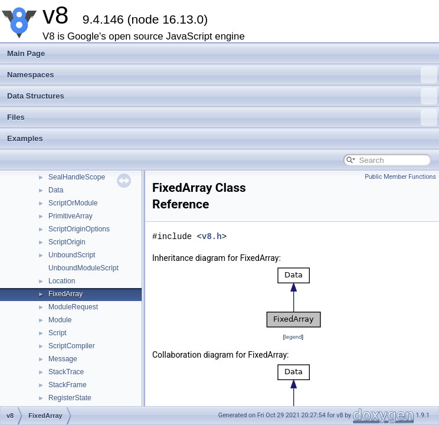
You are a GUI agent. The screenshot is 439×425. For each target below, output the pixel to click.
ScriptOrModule (72, 203)
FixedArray (65, 294)
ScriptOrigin (67, 242)
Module (59, 320)
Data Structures (222, 96)
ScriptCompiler (71, 346)
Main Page (26, 53)
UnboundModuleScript (83, 268)
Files (222, 117)
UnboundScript (71, 255)
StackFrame (67, 385)
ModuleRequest (73, 307)
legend (293, 337)
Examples (25, 138)
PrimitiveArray (70, 216)
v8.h (212, 236)
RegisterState (69, 398)
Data (55, 190)
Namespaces (222, 75)
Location (61, 281)
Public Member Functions (400, 177)
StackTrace (66, 372)
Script (57, 333)
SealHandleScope (76, 177)
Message (62, 359)
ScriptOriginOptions (79, 229)
